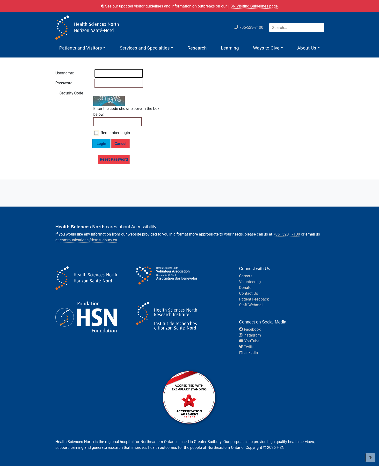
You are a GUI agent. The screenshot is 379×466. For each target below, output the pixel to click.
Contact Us (248, 293)
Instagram (250, 335)
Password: (60, 83)
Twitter (247, 346)
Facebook (250, 329)
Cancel (120, 143)
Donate (245, 287)
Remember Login (115, 132)
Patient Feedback (254, 299)
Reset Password (114, 159)
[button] (82, 48)
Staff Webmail (251, 305)
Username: (60, 73)
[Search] (296, 27)
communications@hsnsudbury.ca (88, 240)
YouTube (249, 341)
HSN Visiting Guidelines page (253, 6)
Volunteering (250, 282)
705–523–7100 (286, 234)
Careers (245, 276)
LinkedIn (248, 352)
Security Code (71, 93)
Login (101, 143)
